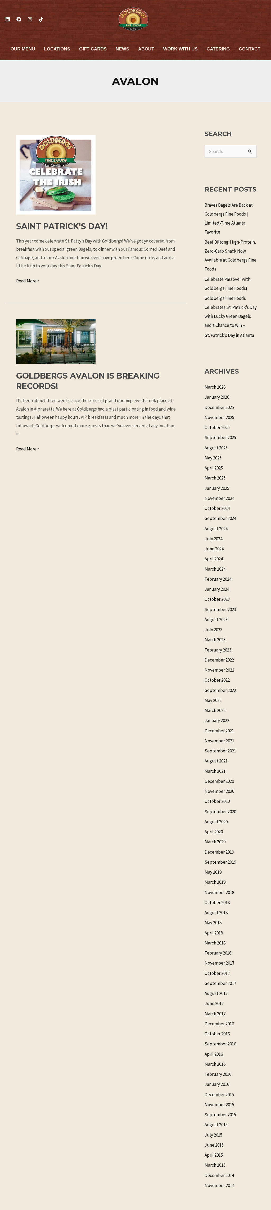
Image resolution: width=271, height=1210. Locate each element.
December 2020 (219, 781)
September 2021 (220, 751)
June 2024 (214, 549)
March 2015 (215, 1165)
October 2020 (217, 801)
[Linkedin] (7, 19)
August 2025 (216, 448)
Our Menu (23, 49)
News (122, 49)
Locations (57, 49)
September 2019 (220, 862)
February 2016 (218, 1074)
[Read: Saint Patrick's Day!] (56, 174)
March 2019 (215, 882)
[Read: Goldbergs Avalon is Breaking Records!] (56, 341)
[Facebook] (18, 19)
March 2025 (215, 478)
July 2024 (213, 539)
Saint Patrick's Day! (62, 226)
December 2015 (219, 1094)
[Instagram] (30, 19)
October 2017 (217, 973)
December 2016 (219, 1024)
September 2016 (220, 1044)
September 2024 (220, 518)
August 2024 (216, 529)
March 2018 (215, 943)
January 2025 (217, 488)
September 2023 (220, 609)
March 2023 (215, 640)
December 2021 (219, 731)
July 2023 (213, 629)
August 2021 (216, 761)
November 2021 (219, 741)
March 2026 (215, 387)
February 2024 (218, 579)
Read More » (27, 280)
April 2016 (214, 1054)
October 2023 (217, 599)
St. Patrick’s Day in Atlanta (229, 335)
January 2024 (217, 589)
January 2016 (217, 1084)
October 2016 (217, 1034)
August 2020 (216, 822)
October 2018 (217, 902)
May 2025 (213, 458)
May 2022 (213, 700)
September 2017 (220, 983)
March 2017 (215, 1014)
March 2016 (215, 1064)
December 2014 (219, 1175)
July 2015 (213, 1135)
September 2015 (220, 1115)
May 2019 (213, 872)
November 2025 (219, 417)
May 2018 (213, 922)
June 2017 (214, 1003)
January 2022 (217, 720)
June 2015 (214, 1145)
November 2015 (219, 1104)
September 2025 (220, 437)
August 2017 (216, 993)
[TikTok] (41, 19)
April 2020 (214, 832)
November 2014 (219, 1185)
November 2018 (219, 892)
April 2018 (214, 933)
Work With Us (180, 49)
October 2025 (217, 427)
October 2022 (217, 680)
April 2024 (214, 559)
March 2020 (215, 842)
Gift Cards (93, 49)
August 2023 (216, 619)
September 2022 (220, 690)
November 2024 (219, 498)
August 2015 (216, 1125)
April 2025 (214, 468)
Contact (249, 49)
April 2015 (214, 1155)
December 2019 (219, 852)
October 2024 (217, 508)
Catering (218, 49)
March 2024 (215, 569)
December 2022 (219, 660)
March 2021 (215, 771)
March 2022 (215, 710)
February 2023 (218, 650)
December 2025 (219, 407)
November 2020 (219, 791)
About (146, 49)
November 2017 (219, 963)
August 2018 (216, 912)
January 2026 (217, 397)
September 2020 (220, 812)
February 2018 (218, 953)
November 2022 (219, 670)
